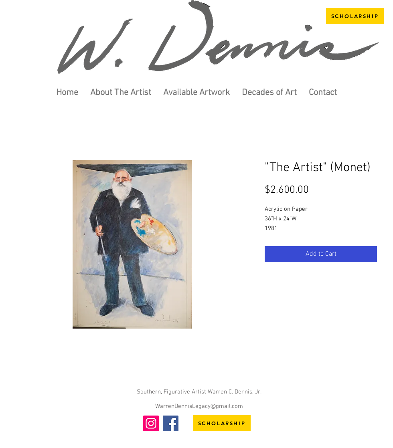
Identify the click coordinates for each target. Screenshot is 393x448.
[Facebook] (170, 423)
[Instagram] (151, 423)
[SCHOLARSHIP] (355, 16)
